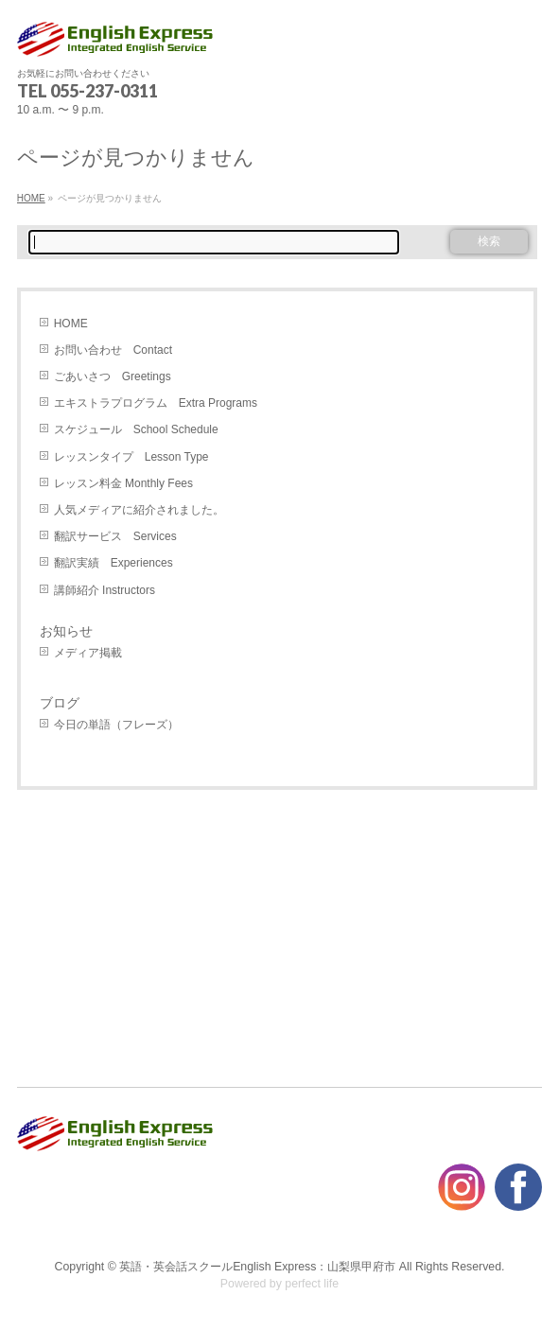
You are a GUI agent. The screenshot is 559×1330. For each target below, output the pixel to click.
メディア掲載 (88, 652)
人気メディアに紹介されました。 (139, 509)
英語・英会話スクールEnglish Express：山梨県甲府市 (257, 1266)
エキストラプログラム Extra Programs (155, 403)
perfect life (312, 1283)
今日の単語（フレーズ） (116, 724)
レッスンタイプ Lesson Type (131, 457)
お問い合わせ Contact (113, 350)
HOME (71, 323)
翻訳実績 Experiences (113, 562)
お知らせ (66, 631)
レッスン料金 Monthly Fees (123, 483)
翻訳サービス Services (115, 536)
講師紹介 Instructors (104, 590)
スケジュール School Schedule (136, 429)
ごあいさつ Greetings (112, 376)
